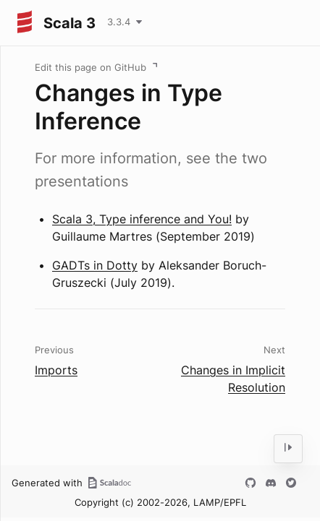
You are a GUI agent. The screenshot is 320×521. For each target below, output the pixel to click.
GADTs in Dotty (95, 265)
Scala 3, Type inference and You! (142, 219)
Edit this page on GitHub (90, 67)
